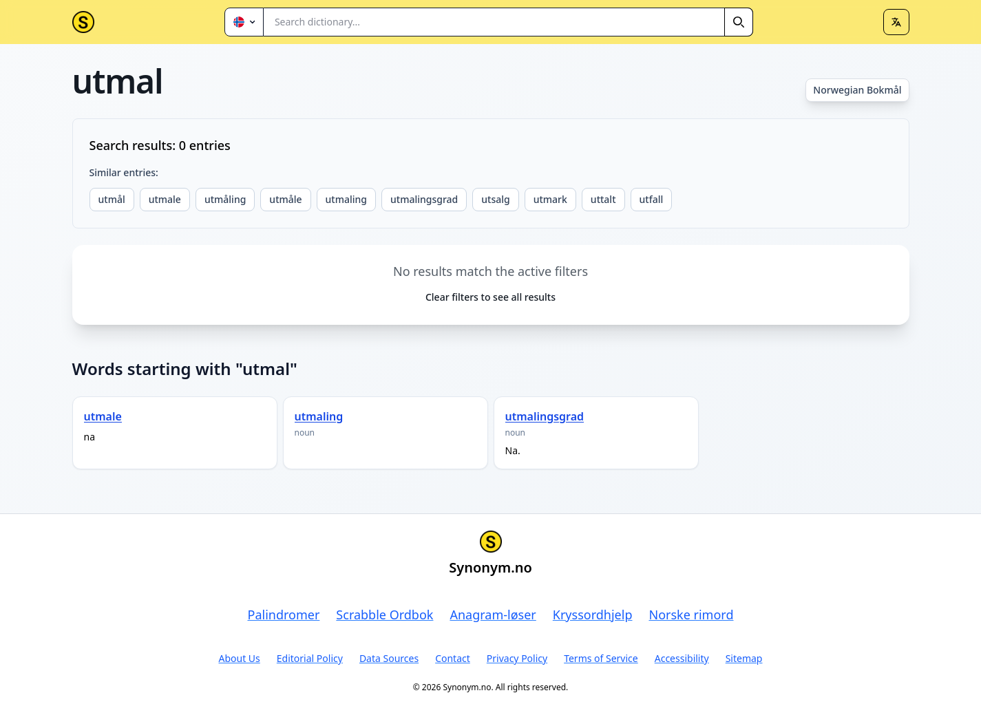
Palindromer (284, 614)
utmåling (225, 199)
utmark (550, 199)
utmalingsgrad (424, 199)
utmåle (285, 199)
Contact (452, 658)
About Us (239, 658)
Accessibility (682, 658)
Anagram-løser (493, 614)
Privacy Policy (517, 658)
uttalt (603, 199)
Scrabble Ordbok (384, 614)
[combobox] (508, 22)
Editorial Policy (310, 658)
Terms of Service (601, 658)
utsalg (495, 199)
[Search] (738, 22)
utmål (111, 199)
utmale (165, 199)
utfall (652, 199)
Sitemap (744, 658)
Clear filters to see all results (490, 296)
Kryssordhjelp (593, 614)
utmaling (346, 199)
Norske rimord (690, 614)
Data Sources (389, 658)
